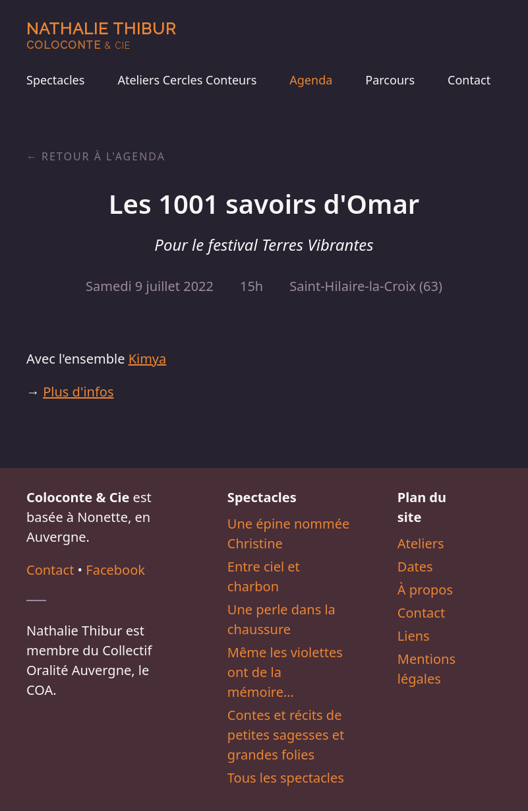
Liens (413, 636)
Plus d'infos (78, 392)
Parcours (390, 80)
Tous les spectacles (285, 778)
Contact (469, 80)
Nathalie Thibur (101, 35)
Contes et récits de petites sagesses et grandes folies (285, 734)
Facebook (115, 570)
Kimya (148, 359)
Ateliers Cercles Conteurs (186, 80)
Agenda (310, 80)
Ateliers (420, 543)
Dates (415, 566)
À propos (425, 590)
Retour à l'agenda (103, 156)
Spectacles (55, 80)
